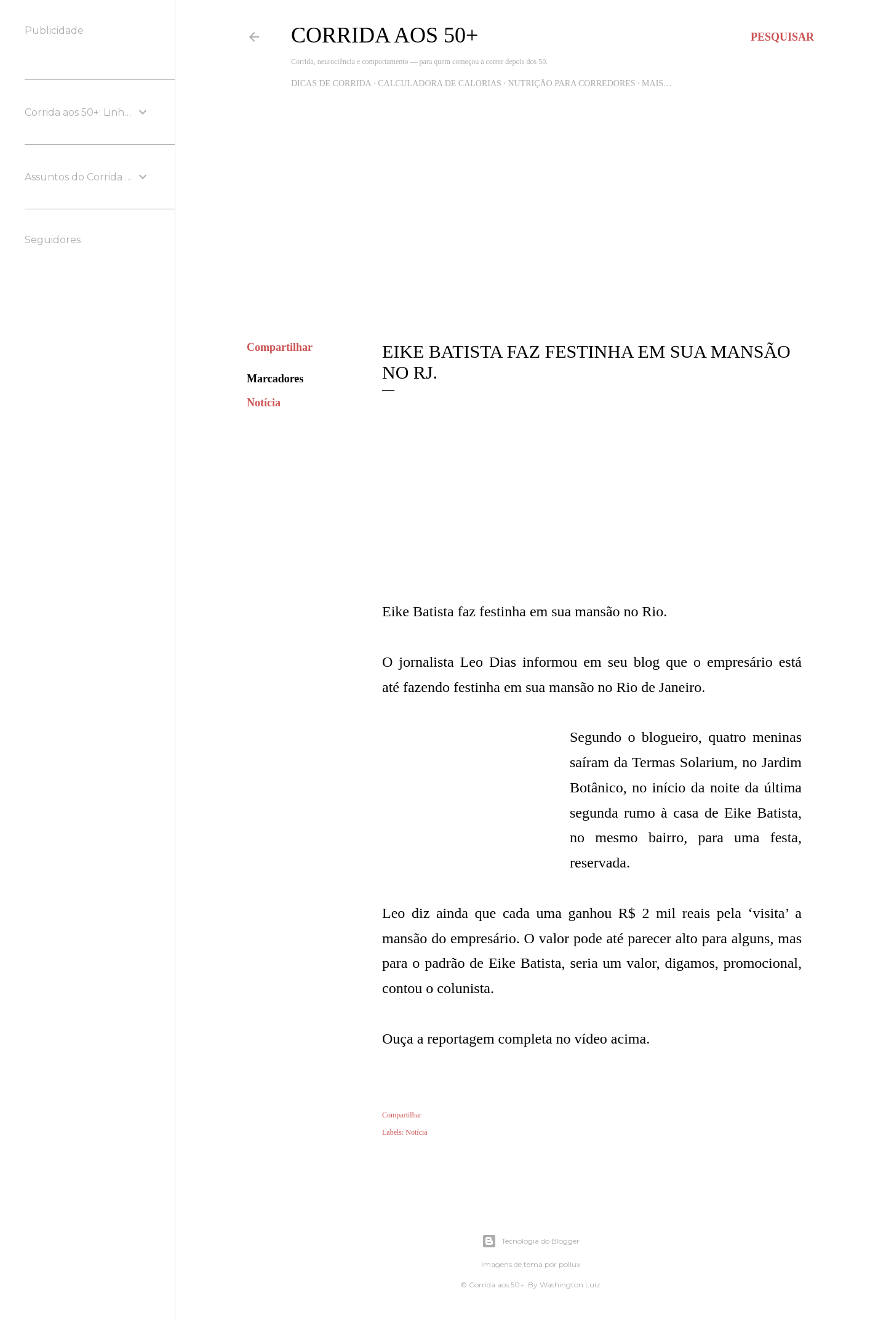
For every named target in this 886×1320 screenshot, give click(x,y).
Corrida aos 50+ (384, 35)
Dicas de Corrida (331, 83)
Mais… (657, 83)
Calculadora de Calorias (439, 83)
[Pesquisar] (782, 37)
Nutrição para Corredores (571, 83)
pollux (569, 1264)
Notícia (264, 402)
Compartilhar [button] (280, 347)
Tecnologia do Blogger (531, 1241)
